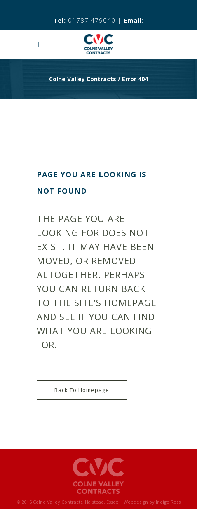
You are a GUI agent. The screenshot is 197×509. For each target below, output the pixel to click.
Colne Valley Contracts (82, 79)
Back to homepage (81, 390)
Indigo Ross (168, 502)
